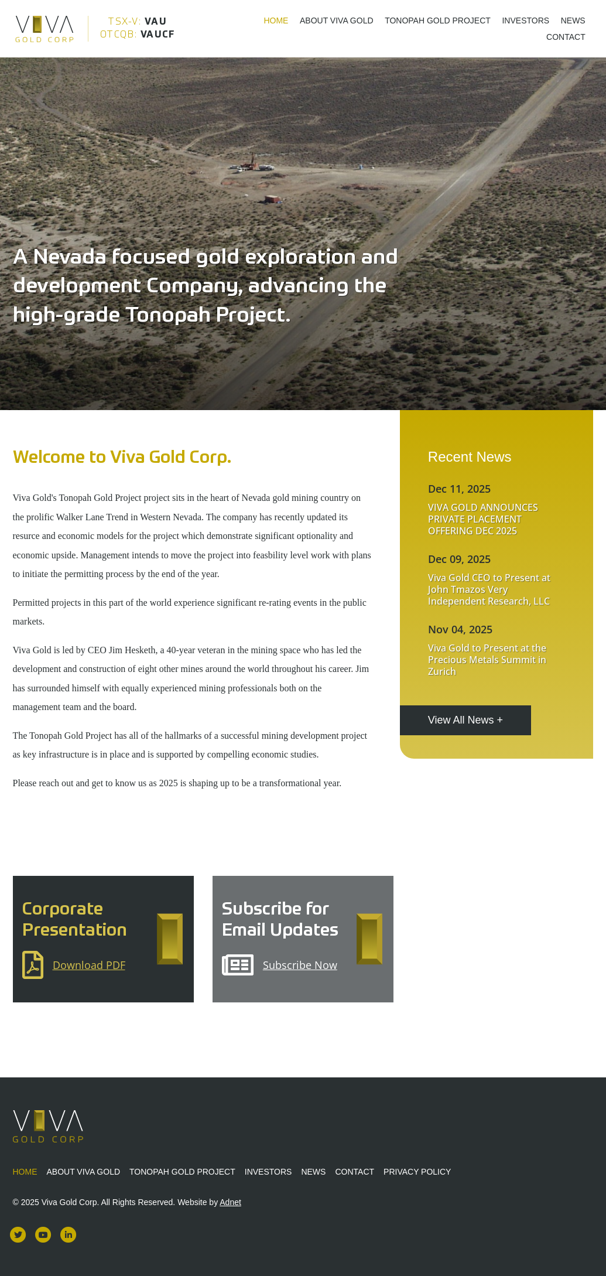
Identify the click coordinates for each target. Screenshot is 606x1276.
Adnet (230, 1202)
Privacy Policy (417, 1171)
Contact (566, 37)
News (573, 20)
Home (275, 20)
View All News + (465, 720)
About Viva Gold (337, 20)
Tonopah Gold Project (438, 20)
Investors (525, 20)
